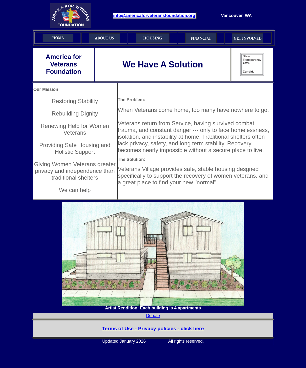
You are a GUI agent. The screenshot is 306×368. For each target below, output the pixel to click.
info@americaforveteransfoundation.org (154, 15)
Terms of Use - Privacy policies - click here (153, 328)
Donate (153, 315)
